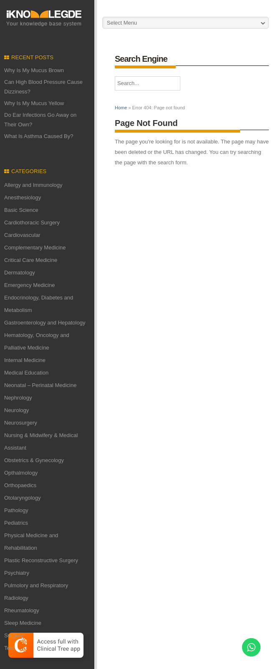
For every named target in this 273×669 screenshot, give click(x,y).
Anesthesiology (22, 197)
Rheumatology (21, 610)
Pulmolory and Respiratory (36, 585)
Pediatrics (16, 523)
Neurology (16, 410)
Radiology (16, 598)
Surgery (13, 635)
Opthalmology (21, 473)
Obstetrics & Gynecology (34, 460)
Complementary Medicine (35, 247)
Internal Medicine (25, 360)
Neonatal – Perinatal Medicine (40, 385)
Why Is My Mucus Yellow (34, 103)
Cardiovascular (22, 235)
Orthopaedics (20, 485)
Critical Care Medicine (30, 260)
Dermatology (19, 272)
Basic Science (21, 210)
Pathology (16, 510)
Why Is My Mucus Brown (34, 70)
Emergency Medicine (29, 285)
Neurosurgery (20, 423)
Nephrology (18, 398)
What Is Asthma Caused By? (38, 136)
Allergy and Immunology (33, 185)
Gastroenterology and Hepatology (44, 322)
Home (121, 107)
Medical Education (26, 373)
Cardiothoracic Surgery (32, 222)
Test (9, 648)
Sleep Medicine (22, 623)
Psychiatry (16, 573)
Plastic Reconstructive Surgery (41, 560)
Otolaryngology (22, 498)
